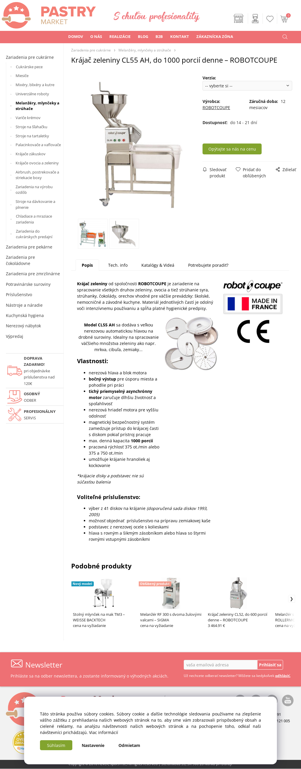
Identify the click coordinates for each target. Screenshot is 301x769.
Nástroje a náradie (24, 305)
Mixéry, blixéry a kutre (35, 84)
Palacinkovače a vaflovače (38, 144)
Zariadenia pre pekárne (29, 247)
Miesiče (22, 75)
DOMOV (75, 36)
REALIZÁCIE (120, 36)
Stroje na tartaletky (32, 136)
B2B (159, 36)
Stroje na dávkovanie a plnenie (35, 204)
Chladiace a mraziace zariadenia (34, 219)
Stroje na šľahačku (31, 126)
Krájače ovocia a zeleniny (37, 163)
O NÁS (96, 36)
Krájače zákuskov (31, 153)
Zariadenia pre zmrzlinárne (33, 273)
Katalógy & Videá (157, 265)
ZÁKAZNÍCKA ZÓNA (214, 36)
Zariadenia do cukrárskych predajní (34, 234)
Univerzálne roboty (32, 93)
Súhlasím (56, 745)
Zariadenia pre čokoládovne (20, 260)
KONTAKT (179, 36)
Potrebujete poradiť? (208, 265)
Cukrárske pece (29, 66)
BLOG (143, 36)
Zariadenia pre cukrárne (30, 57)
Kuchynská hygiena (25, 315)
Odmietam (129, 745)
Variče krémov (28, 117)
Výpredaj (14, 336)
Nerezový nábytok (23, 325)
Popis (87, 265)
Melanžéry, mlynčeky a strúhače (37, 105)
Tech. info (118, 265)
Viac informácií (103, 732)
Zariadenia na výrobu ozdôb (34, 189)
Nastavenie (93, 745)
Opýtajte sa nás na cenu (235, 149)
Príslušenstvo (19, 294)
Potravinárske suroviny (28, 284)
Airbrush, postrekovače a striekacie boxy (37, 175)
